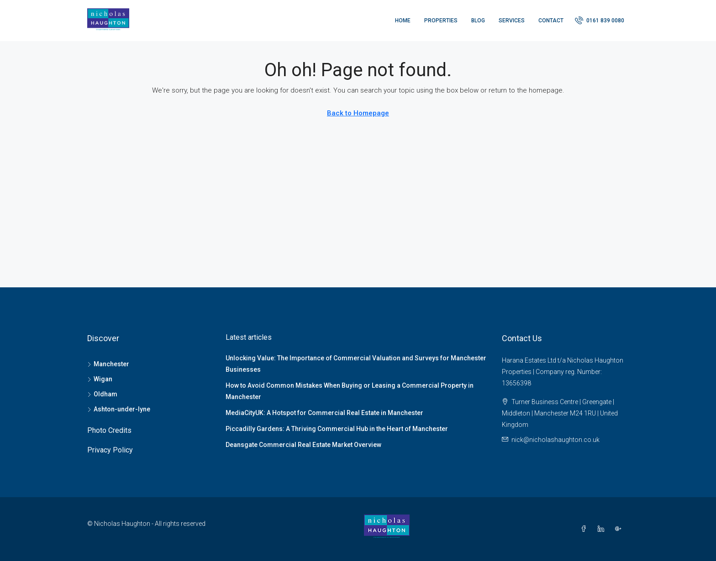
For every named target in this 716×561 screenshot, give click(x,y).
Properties (441, 20)
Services (512, 20)
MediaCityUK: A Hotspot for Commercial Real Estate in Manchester (324, 412)
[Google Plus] (620, 529)
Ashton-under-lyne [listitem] (118, 409)
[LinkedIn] (603, 529)
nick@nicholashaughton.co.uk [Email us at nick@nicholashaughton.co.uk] (555, 439)
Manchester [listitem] (108, 364)
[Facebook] (585, 529)
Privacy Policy (110, 450)
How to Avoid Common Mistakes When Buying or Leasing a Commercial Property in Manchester (350, 391)
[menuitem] (599, 20)
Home (403, 20)
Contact (550, 20)
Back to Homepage (358, 113)
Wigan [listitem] (99, 379)
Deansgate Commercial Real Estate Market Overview (303, 444)
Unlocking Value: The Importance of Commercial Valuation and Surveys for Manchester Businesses (356, 363)
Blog (478, 20)
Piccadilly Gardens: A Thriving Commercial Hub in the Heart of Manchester (337, 428)
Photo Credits (109, 430)
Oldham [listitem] (102, 394)
